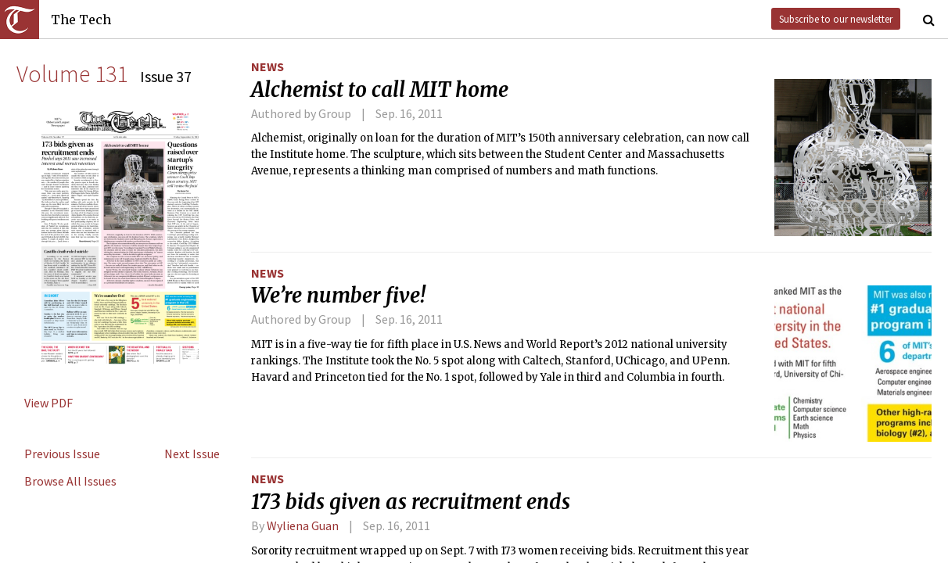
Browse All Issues (70, 481)
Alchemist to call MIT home (379, 89)
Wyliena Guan (303, 525)
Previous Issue (62, 453)
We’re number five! (338, 295)
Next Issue (192, 453)
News (267, 66)
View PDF (48, 403)
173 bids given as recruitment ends (410, 502)
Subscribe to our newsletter (835, 19)
